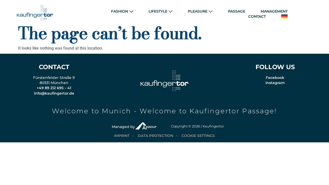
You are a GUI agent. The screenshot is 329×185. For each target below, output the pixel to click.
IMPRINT (122, 138)
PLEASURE (200, 11)
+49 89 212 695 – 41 (54, 90)
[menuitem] (284, 16)
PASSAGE (236, 11)
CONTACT (257, 16)
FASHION (122, 11)
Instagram (275, 85)
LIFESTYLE (160, 11)
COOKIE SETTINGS (198, 138)
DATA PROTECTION (155, 138)
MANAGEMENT (274, 11)
